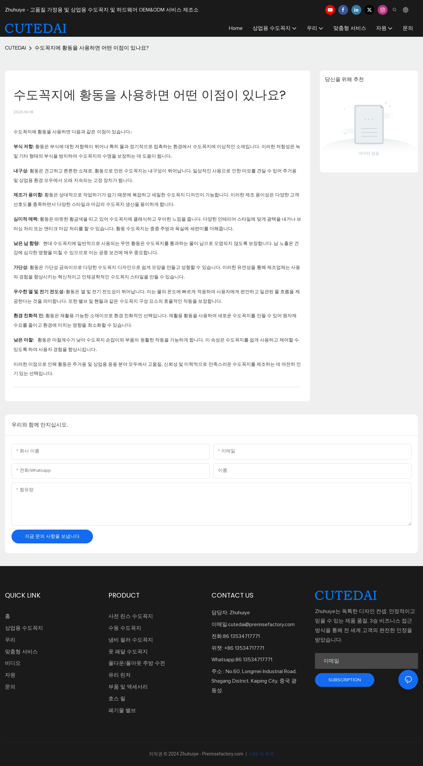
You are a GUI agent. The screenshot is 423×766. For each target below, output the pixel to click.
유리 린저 (119, 675)
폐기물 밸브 (122, 710)
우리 (10, 640)
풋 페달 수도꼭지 (128, 651)
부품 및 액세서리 (128, 686)
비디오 (13, 663)
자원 (10, 675)
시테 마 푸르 (261, 753)
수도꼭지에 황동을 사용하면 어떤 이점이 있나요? (91, 48)
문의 (10, 686)
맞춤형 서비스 (21, 651)
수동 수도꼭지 (124, 628)
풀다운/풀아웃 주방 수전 (136, 663)
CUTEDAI (15, 48)
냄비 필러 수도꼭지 (130, 640)
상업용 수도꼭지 (24, 628)
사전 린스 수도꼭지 (130, 616)
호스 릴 (116, 698)
